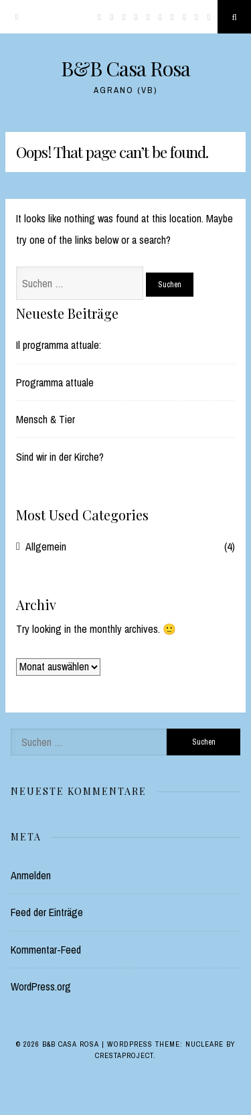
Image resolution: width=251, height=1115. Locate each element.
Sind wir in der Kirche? (60, 456)
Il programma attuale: (58, 345)
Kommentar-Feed (46, 949)
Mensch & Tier (45, 419)
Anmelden (31, 875)
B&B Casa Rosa (125, 68)
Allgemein (45, 546)
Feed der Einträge (47, 912)
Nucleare (204, 1044)
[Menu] (16, 16)
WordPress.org (41, 986)
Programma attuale (55, 382)
